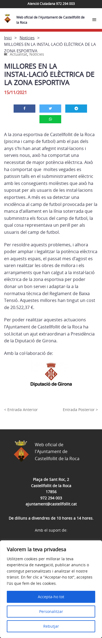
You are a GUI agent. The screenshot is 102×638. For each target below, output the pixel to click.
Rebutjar (51, 626)
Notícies (27, 37)
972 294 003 (51, 498)
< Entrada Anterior (21, 409)
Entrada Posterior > (80, 409)
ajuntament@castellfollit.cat (51, 504)
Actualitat (18, 54)
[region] (51, 589)
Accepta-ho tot (51, 596)
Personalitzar (51, 611)
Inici (8, 37)
